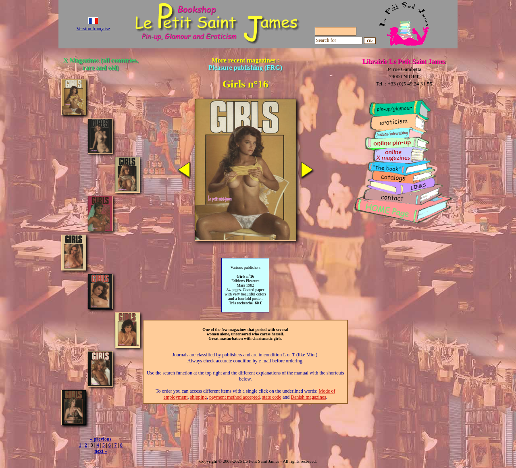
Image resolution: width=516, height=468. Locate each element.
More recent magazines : (245, 64)
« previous (100, 439)
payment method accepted (234, 397)
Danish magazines (308, 397)
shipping (198, 397)
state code (271, 397)
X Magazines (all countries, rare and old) (100, 64)
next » (100, 451)
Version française (93, 28)
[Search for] (338, 40)
